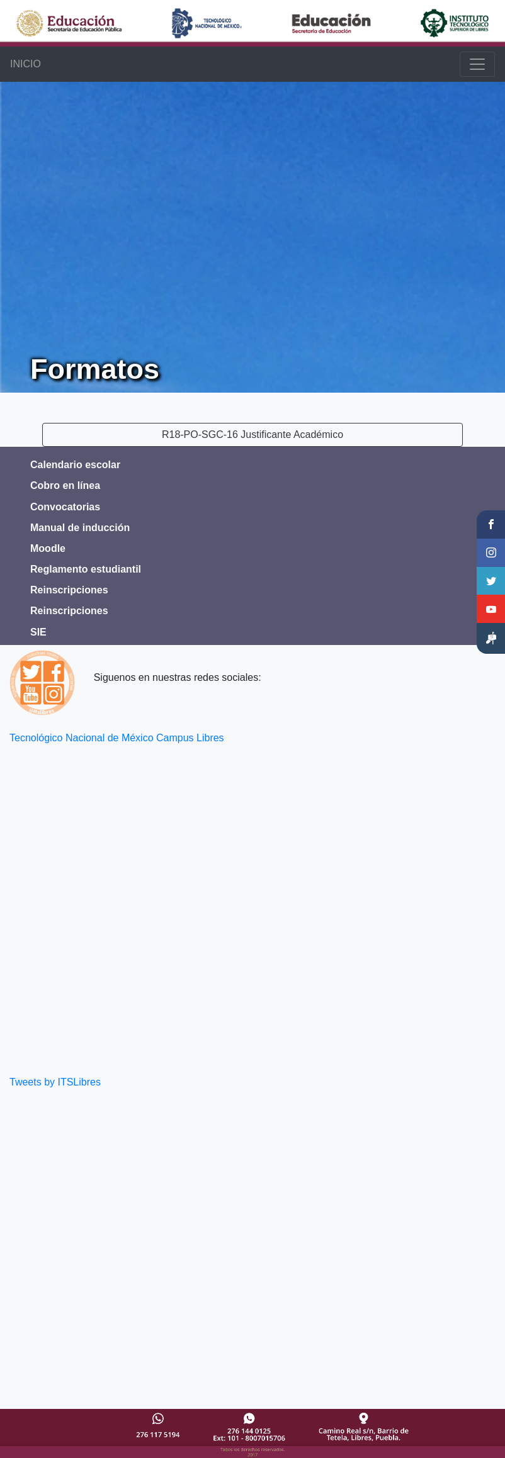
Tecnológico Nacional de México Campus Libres (116, 737)
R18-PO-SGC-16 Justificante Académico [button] (252, 434)
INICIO (25, 64)
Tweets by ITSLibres (55, 1082)
